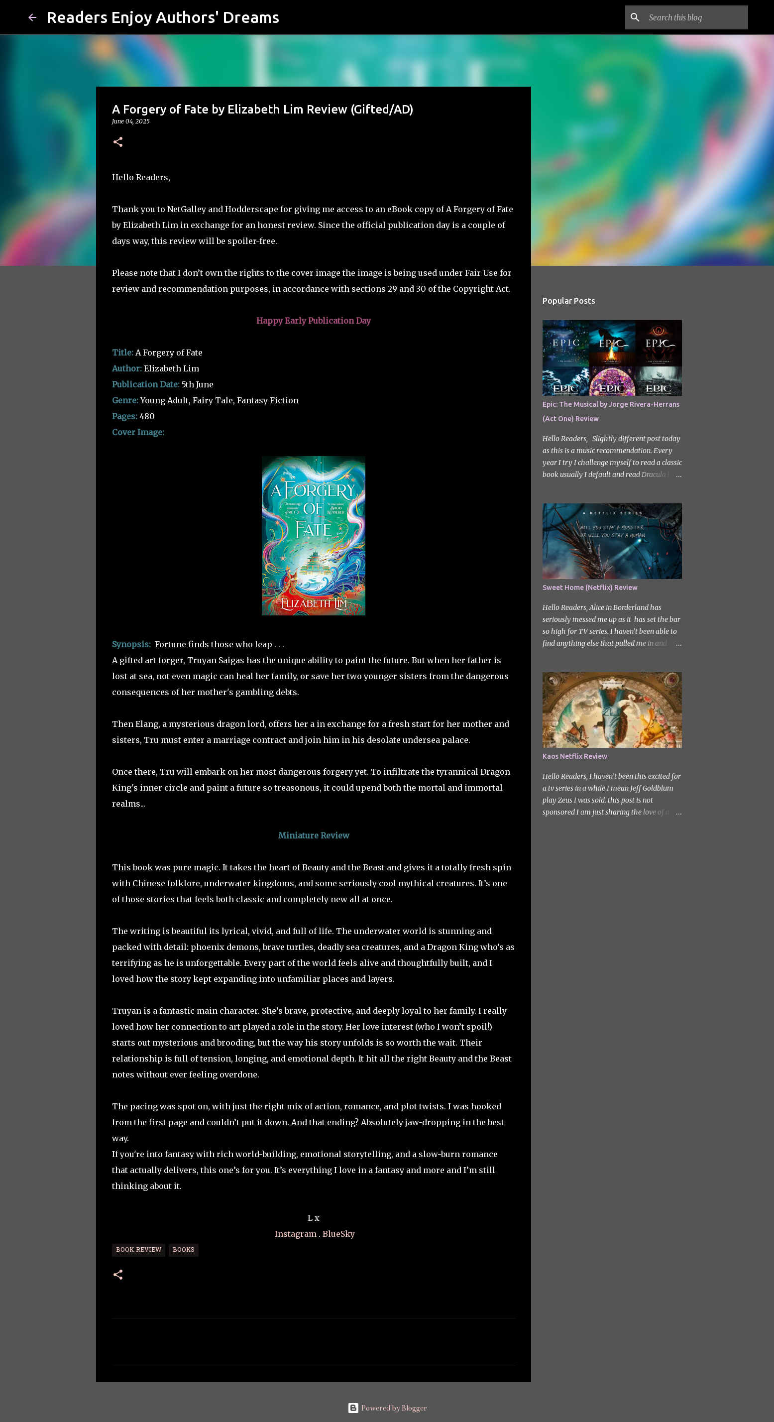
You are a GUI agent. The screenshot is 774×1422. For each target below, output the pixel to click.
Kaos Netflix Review (575, 756)
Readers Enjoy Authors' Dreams (162, 17)
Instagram (296, 1234)
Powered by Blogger (387, 1408)
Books (184, 1250)
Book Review (138, 1250)
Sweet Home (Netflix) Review (590, 588)
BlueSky (339, 1234)
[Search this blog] (696, 17)
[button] (118, 142)
